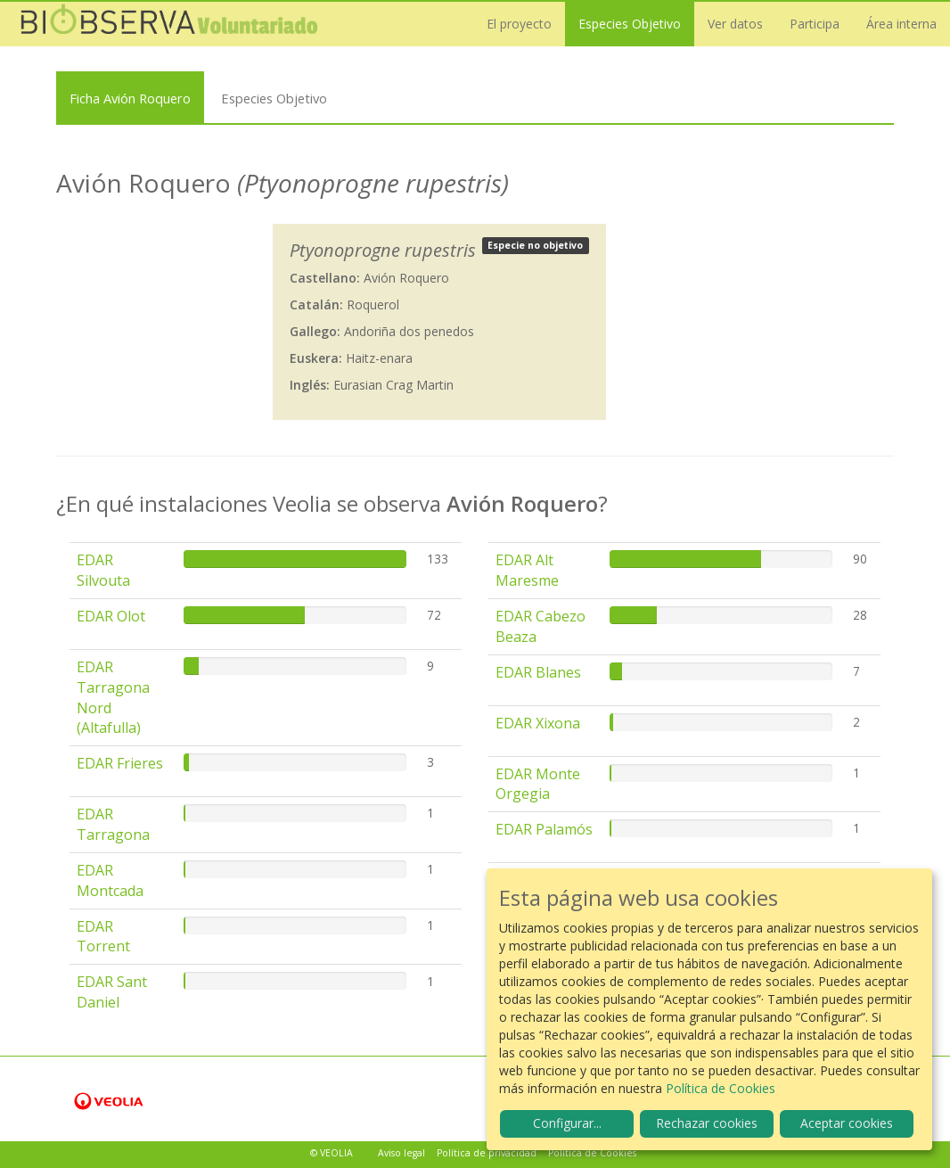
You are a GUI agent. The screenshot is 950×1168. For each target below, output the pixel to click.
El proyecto (519, 23)
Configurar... (567, 1123)
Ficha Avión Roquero (130, 98)
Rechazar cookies (707, 1123)
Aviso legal (401, 1153)
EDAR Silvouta (103, 570)
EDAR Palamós (544, 829)
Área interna (901, 23)
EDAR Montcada (110, 880)
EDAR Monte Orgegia (537, 784)
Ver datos (735, 23)
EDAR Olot (111, 616)
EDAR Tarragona (113, 824)
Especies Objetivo (629, 23)
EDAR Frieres (120, 763)
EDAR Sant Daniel (112, 992)
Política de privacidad (486, 1153)
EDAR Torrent (103, 937)
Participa (814, 23)
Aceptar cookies (846, 1123)
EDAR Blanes (538, 672)
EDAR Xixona (537, 723)
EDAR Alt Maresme (527, 570)
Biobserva (169, 24)
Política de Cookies (592, 1153)
